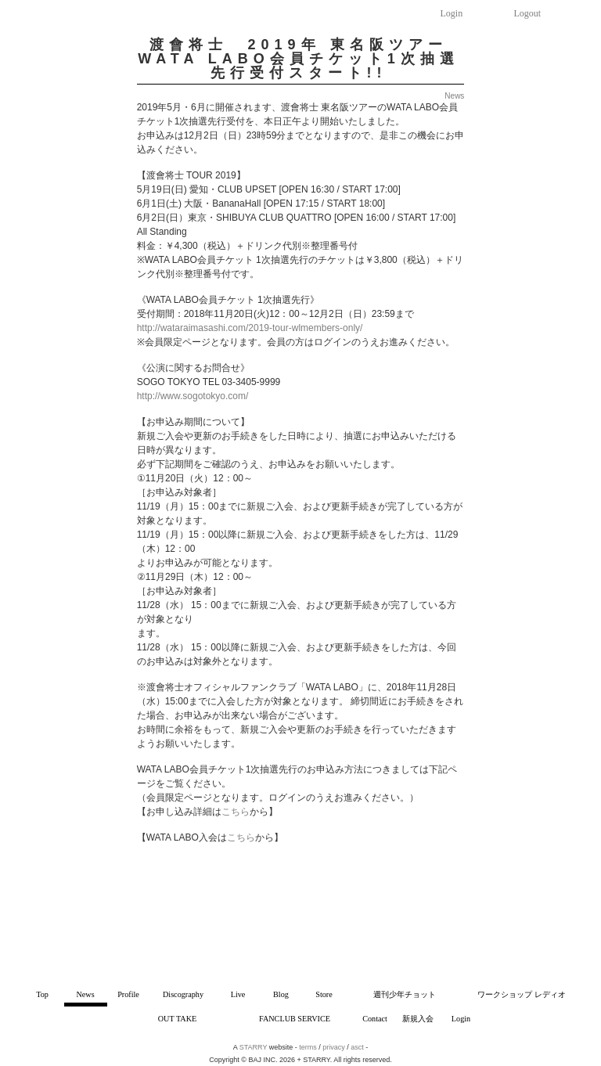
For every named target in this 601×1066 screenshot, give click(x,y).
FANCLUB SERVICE (294, 1018)
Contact (374, 1018)
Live (238, 994)
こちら (235, 811)
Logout (528, 13)
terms (308, 1047)
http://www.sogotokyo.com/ (193, 396)
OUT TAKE (177, 1018)
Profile (128, 994)
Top (42, 994)
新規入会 (418, 1018)
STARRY (253, 1047)
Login (452, 13)
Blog (281, 994)
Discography (183, 994)
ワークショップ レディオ (521, 994)
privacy (333, 1047)
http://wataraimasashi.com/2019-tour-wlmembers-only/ (250, 327)
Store (324, 994)
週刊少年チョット (404, 994)
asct (357, 1047)
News (85, 994)
